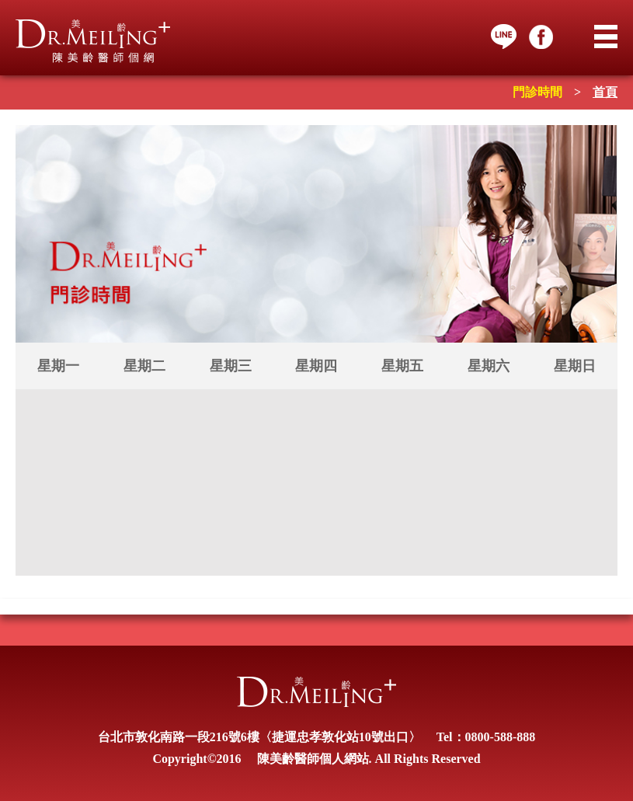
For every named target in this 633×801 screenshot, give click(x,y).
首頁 (605, 92)
